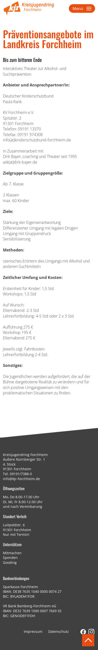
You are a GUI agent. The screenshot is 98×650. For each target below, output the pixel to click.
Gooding (10, 562)
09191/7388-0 (21, 473)
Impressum (33, 631)
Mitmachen (12, 553)
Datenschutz (58, 631)
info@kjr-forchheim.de (21, 478)
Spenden (10, 557)
